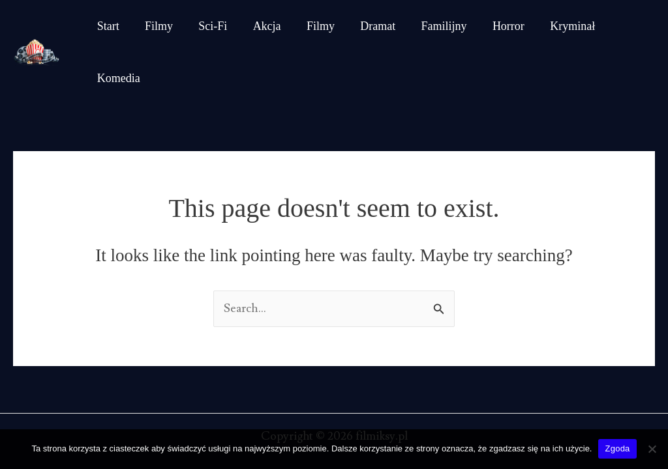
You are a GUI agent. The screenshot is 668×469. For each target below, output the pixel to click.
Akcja (259, 26)
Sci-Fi (207, 26)
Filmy (156, 26)
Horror (492, 26)
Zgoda (617, 448)
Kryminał (554, 26)
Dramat (366, 26)
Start (107, 26)
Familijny (430, 26)
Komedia (621, 26)
